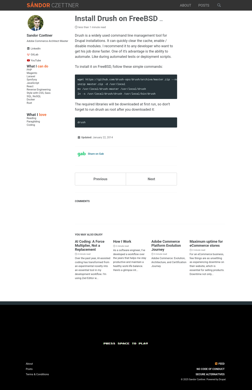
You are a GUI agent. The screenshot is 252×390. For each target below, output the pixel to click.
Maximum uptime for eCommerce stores (206, 243)
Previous (101, 179)
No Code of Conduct (211, 369)
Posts (203, 5)
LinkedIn (34, 48)
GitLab (32, 54)
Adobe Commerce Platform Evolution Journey (166, 245)
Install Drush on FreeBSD (117, 18)
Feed (219, 363)
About (185, 5)
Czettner (53, 5)
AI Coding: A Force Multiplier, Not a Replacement (89, 245)
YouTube (34, 60)
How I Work (122, 241)
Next (151, 179)
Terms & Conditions (37, 374)
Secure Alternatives (210, 374)
